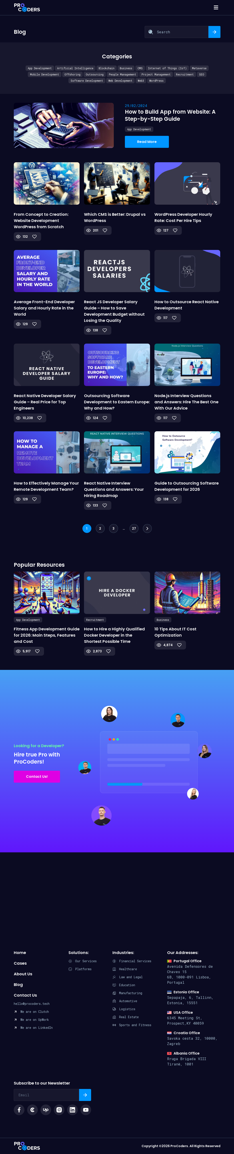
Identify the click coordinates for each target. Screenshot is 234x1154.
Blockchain (106, 68)
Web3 (141, 80)
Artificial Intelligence (75, 68)
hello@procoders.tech (32, 1004)
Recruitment (185, 74)
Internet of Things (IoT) (167, 68)
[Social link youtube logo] (85, 1110)
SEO (201, 74)
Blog (18, 984)
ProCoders (27, 1146)
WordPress (156, 80)
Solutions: (78, 952)
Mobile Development (44, 74)
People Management (122, 74)
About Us (23, 974)
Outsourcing (95, 74)
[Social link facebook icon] (19, 1110)
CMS (140, 68)
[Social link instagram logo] (59, 1110)
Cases (20, 963)
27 (134, 528)
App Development (40, 68)
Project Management (156, 74)
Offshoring (72, 74)
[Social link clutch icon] (32, 1110)
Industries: (123, 952)
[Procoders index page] (27, 7)
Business (126, 68)
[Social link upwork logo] (45, 1110)
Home (20, 952)
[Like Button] (34, 236)
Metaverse (199, 68)
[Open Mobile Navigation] (216, 7)
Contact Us (25, 995)
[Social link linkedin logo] (72, 1110)
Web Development (120, 80)
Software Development (87, 80)
